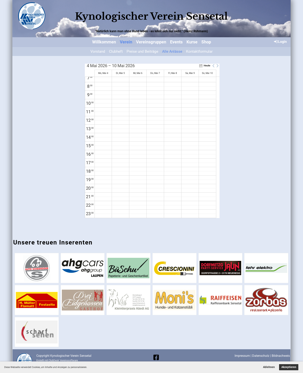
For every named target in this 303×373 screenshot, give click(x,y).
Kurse (191, 42)
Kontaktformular (199, 51)
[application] (152, 141)
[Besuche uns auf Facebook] (156, 357)
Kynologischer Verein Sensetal (151, 16)
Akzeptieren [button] (288, 367)
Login (280, 41)
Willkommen (104, 42)
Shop (206, 42)
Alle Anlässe (172, 51)
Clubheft (116, 51)
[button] (88, 367)
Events (176, 42)
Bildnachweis (281, 356)
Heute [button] (207, 65)
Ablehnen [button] (269, 367)
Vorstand (97, 51)
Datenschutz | (262, 356)
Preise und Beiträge (142, 51)
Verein (126, 42)
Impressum (242, 356)
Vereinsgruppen (151, 42)
